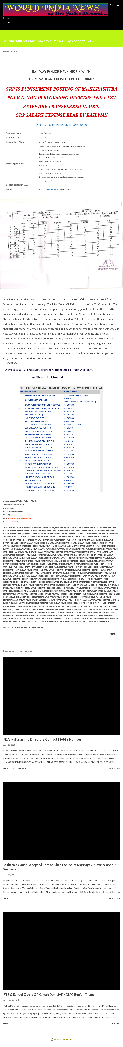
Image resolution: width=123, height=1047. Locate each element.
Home (7, 22)
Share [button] (113, 634)
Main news (114, 768)
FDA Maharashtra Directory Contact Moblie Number (42, 739)
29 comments (19, 768)
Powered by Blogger (61, 1039)
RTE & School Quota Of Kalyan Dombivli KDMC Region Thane (49, 994)
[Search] (111, 5)
